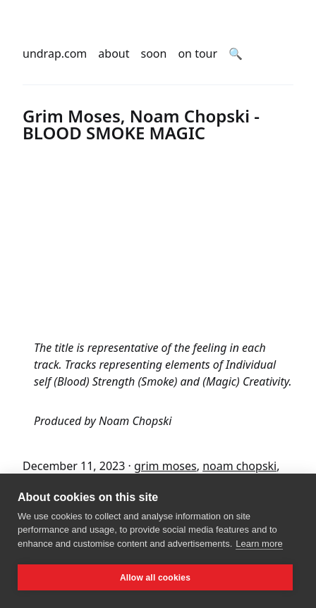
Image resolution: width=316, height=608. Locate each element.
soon (154, 53)
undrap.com (55, 53)
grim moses (165, 466)
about (113, 53)
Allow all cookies (155, 578)
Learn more (259, 543)
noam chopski (239, 466)
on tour (197, 53)
